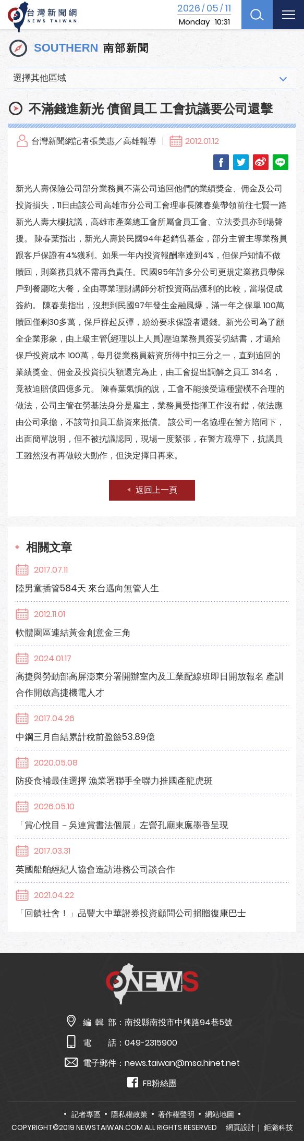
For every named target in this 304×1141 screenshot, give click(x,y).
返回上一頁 (156, 490)
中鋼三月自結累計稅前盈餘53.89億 (85, 737)
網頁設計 (240, 1127)
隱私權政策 (129, 1114)
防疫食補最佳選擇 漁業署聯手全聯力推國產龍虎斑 (114, 780)
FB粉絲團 (152, 1082)
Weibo (261, 162)
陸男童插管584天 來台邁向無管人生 (87, 588)
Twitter (241, 162)
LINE (280, 162)
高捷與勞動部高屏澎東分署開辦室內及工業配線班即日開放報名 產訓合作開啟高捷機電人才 (150, 684)
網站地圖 (219, 1114)
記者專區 (86, 1114)
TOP (285, 1102)
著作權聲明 (176, 1114)
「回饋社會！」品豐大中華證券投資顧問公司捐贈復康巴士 (131, 913)
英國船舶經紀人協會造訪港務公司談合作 (95, 869)
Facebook (221, 162)
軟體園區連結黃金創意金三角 (73, 632)
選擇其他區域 (39, 77)
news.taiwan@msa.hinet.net (182, 1063)
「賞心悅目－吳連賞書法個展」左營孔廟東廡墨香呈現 (122, 825)
